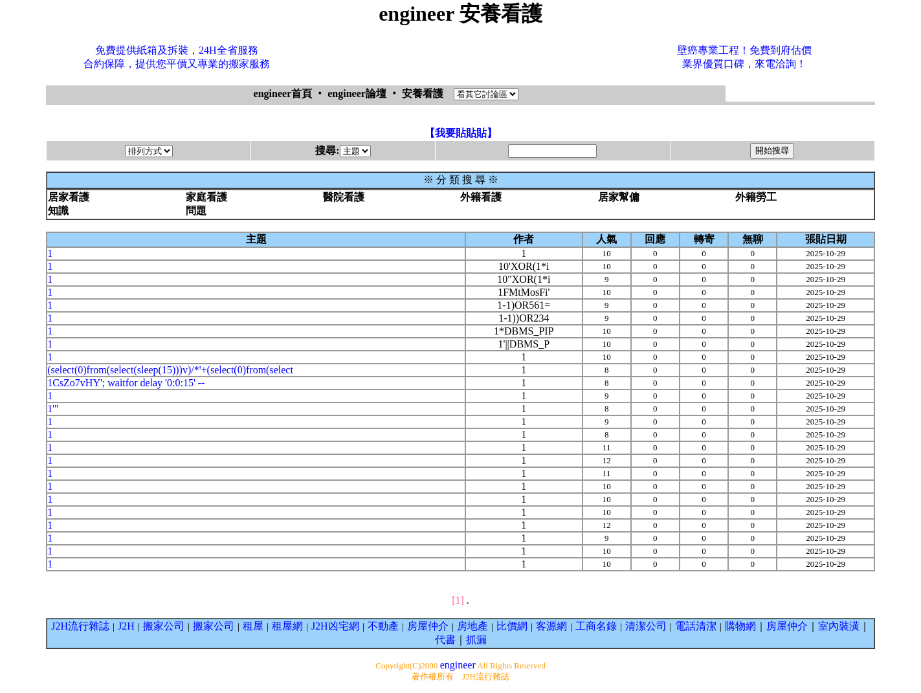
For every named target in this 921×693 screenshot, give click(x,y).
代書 (445, 639)
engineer (458, 664)
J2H (126, 626)
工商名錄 (596, 626)
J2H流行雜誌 (80, 626)
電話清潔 (695, 626)
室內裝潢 (839, 626)
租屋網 (287, 626)
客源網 (551, 626)
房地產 (472, 626)
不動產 (383, 626)
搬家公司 (163, 626)
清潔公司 (646, 626)
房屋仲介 (428, 626)
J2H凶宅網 (335, 626)
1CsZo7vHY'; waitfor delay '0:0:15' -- (126, 382)
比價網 (511, 626)
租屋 (253, 626)
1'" (52, 408)
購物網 (740, 626)
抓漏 (476, 639)
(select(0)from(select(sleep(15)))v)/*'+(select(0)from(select (170, 369)
